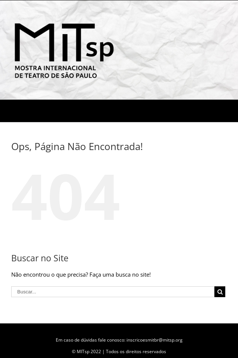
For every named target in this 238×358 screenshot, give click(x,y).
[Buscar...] (112, 291)
